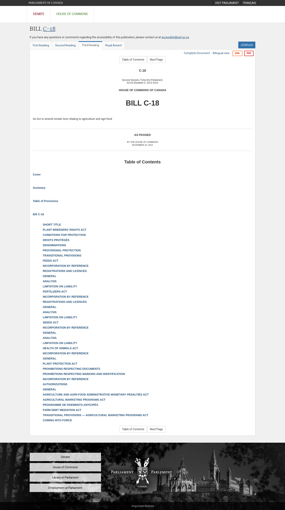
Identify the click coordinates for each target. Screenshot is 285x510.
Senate (38, 14)
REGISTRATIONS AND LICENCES (65, 271)
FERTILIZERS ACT (55, 291)
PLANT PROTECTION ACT (60, 363)
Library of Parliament (65, 477)
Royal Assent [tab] (113, 45)
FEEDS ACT (50, 260)
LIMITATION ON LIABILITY (60, 286)
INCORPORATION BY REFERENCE (65, 265)
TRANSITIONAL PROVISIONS (62, 255)
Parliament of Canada (46, 2)
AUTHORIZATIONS (55, 384)
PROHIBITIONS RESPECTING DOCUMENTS (71, 368)
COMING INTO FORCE (57, 420)
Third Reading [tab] (90, 45)
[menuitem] (227, 3)
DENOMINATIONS (54, 245)
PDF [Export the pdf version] (249, 53)
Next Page (156, 59)
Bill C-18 (38, 214)
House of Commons (72, 14)
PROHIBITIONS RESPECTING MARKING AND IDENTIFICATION (84, 374)
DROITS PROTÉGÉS (56, 240)
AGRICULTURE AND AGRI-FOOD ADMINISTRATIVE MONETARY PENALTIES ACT (96, 394)
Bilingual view (221, 53)
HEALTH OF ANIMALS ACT (60, 348)
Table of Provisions (45, 201)
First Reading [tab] (41, 45)
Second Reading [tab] (65, 45)
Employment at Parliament (65, 487)
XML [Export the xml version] (237, 53)
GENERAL (49, 276)
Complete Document (197, 53)
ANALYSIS (50, 281)
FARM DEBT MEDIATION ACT (62, 410)
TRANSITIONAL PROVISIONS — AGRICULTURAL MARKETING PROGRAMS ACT (95, 415)
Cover (37, 174)
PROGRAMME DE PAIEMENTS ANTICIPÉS (70, 404)
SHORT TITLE (52, 224)
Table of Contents (133, 59)
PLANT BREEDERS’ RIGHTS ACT (64, 229)
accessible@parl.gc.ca (175, 37)
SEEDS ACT (51, 322)
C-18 (49, 29)
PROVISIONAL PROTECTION (62, 250)
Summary (39, 187)
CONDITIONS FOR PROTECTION (64, 234)
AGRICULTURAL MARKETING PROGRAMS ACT (74, 399)
